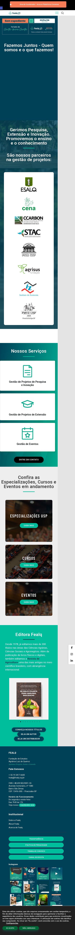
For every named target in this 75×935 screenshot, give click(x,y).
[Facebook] (71, 648)
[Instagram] (71, 654)
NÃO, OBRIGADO (29, 928)
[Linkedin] (71, 661)
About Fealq (14, 824)
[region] (29, 26)
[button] (1, 8)
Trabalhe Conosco (36, 851)
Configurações (12, 923)
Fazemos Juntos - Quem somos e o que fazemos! (28, 47)
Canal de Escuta (36, 857)
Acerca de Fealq (16, 827)
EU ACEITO (10, 928)
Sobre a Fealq (14, 820)
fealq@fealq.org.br (17, 778)
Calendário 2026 (27, 805)
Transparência (36, 839)
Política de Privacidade (36, 845)
